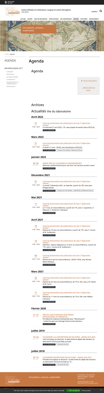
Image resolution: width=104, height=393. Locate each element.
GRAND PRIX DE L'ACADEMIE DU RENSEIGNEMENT (62, 163)
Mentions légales (83, 376)
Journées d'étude (12, 77)
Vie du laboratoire (90, 81)
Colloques (10, 72)
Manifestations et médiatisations (12, 83)
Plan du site (81, 378)
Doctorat (83, 19)
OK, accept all (73, 390)
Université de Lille (83, 382)
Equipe (29, 19)
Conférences (11, 79)
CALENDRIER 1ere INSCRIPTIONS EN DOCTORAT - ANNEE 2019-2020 (69, 337)
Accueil (23, 19)
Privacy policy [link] (86, 390)
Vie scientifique (66, 19)
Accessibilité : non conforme (86, 375)
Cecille (7, 54)
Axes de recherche (40, 19)
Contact (95, 12)
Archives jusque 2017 (14, 68)
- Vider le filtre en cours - (88, 89)
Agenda (76, 19)
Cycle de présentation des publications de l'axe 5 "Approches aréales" (66, 124)
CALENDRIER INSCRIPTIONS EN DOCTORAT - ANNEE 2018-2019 (67, 357)
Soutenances (11, 86)
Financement (94, 19)
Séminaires (10, 74)
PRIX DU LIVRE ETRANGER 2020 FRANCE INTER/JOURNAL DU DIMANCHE (58, 316)
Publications (54, 19)
